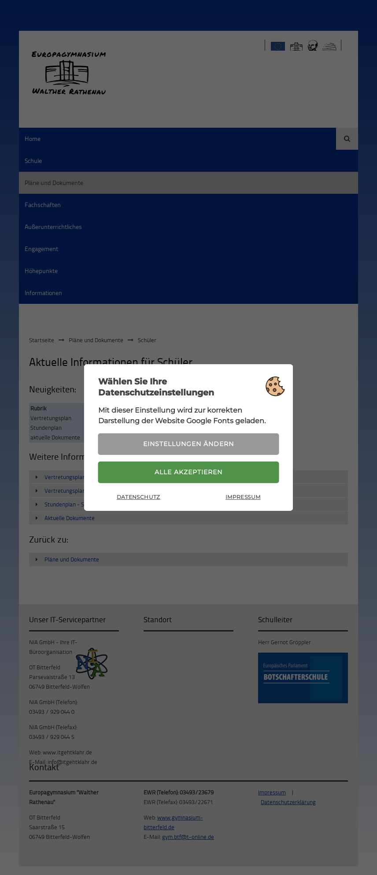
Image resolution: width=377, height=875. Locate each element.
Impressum (242, 497)
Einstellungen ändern (188, 444)
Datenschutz (138, 497)
